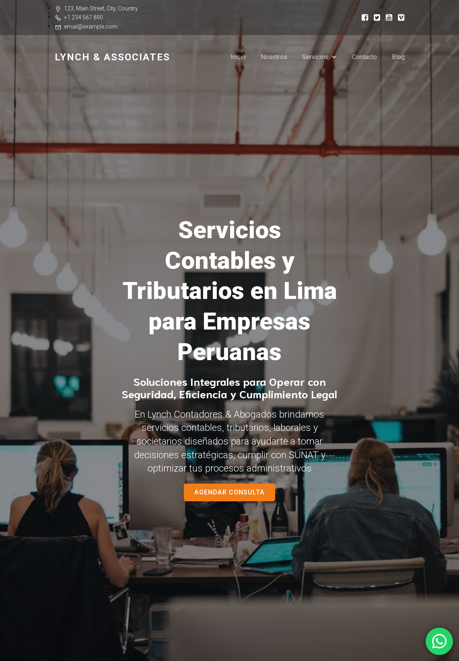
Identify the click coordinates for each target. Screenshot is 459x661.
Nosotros (274, 57)
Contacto (364, 57)
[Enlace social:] (362, 17)
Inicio (238, 57)
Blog (398, 57)
